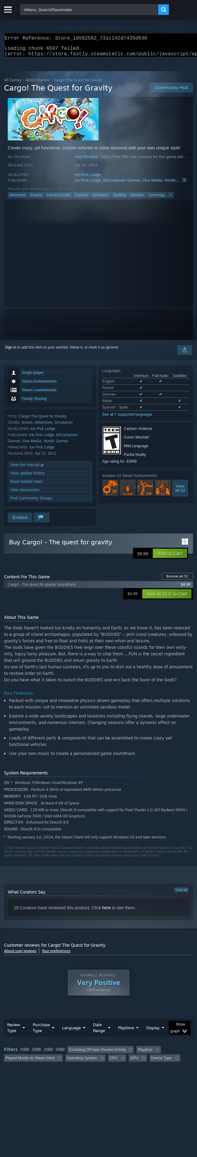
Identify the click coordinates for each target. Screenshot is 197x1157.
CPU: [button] (113, 1062)
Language (71, 1031)
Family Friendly (58, 198)
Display (153, 1031)
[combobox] (89, 9)
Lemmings (157, 198)
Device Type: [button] (162, 1062)
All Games (13, 83)
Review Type (13, 1031)
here (106, 911)
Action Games (38, 83)
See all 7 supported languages (127, 418)
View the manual (27, 468)
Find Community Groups (31, 501)
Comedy (81, 198)
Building (119, 198)
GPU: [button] (134, 1062)
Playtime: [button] (145, 1053)
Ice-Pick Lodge (87, 178)
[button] (169, 557)
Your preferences (56, 954)
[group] (98, 1057)
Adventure (17, 198)
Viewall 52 (180, 491)
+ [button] (170, 198)
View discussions (25, 493)
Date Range (99, 1031)
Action (27, 426)
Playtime (126, 1031)
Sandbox (137, 198)
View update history (27, 476)
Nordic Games (177, 184)
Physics (36, 198)
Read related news (26, 485)
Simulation (101, 198)
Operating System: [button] (82, 1062)
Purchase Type (41, 1031)
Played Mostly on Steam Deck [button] (30, 1062)
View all (181, 893)
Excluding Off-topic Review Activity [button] (97, 1053)
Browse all (177, 580)
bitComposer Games (121, 184)
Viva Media (152, 184)
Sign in (10, 351)
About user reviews (20, 954)
